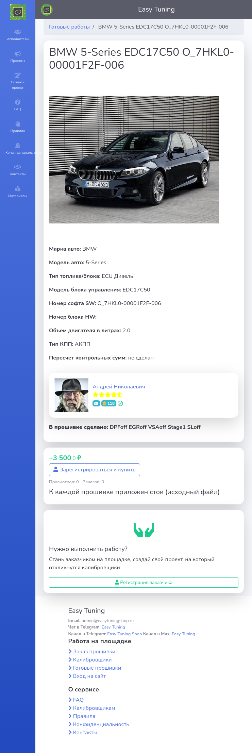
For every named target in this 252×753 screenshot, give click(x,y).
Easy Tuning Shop (124, 634)
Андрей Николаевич (119, 386)
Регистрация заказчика (144, 582)
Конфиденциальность (101, 724)
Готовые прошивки (97, 668)
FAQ (78, 700)
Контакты (85, 732)
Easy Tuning (156, 9)
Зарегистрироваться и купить (94, 469)
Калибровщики (92, 660)
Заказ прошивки (94, 651)
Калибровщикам (94, 708)
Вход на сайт (89, 676)
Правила (84, 716)
